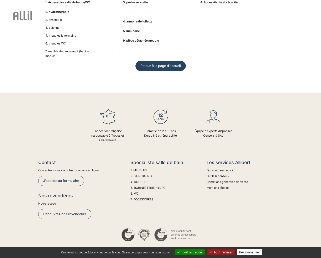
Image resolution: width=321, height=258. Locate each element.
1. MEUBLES (76, 19)
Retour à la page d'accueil (160, 66)
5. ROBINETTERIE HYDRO (170, 19)
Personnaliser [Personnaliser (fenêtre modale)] (249, 252)
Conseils (259, 19)
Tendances (281, 19)
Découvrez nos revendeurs (64, 214)
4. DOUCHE (134, 19)
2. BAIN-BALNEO (105, 19)
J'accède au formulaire (61, 181)
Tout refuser (221, 252)
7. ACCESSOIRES (226, 19)
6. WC (201, 19)
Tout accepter (190, 252)
